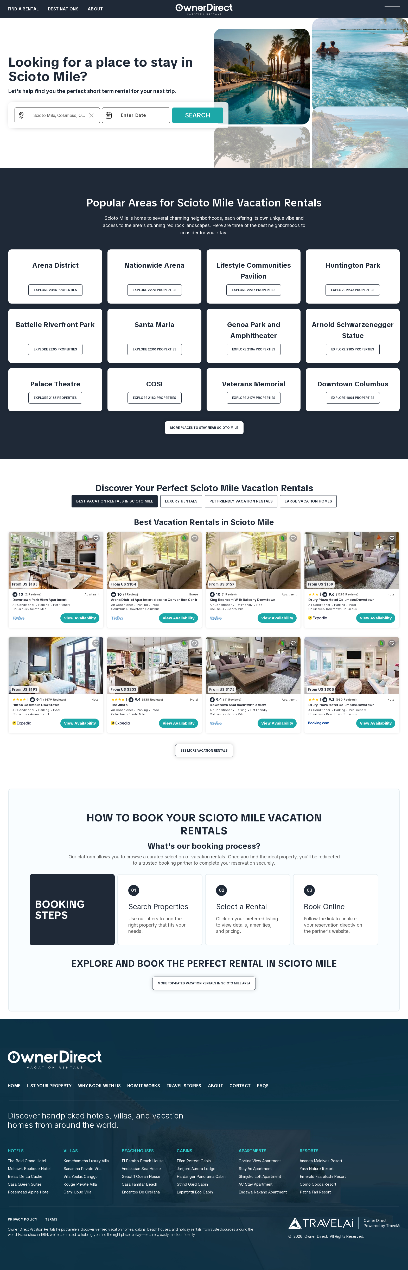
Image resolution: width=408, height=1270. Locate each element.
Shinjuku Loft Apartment (260, 1176)
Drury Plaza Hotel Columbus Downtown (341, 600)
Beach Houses (138, 1151)
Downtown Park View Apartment (39, 600)
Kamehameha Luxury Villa (86, 1161)
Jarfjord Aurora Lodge (196, 1168)
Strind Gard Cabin (192, 1184)
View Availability (80, 618)
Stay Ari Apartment (255, 1168)
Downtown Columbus (144, 609)
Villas (70, 1151)
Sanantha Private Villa (82, 1168)
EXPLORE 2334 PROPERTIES (55, 290)
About (95, 9)
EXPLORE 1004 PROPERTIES (352, 398)
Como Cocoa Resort (318, 1184)
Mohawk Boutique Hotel (29, 1168)
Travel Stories (184, 1086)
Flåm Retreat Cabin (194, 1161)
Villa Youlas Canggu (80, 1176)
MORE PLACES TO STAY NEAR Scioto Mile (204, 428)
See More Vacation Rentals (204, 751)
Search (197, 115)
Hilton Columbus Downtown (35, 705)
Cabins (184, 1151)
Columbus (19, 609)
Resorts (309, 1151)
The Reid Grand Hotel (27, 1161)
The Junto (119, 705)
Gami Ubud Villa (77, 1192)
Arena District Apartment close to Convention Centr (154, 600)
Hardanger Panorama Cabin (201, 1176)
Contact (240, 1086)
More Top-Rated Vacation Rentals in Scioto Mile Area (204, 983)
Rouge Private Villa (80, 1184)
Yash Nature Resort (317, 1168)
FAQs (263, 1086)
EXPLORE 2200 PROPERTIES (154, 349)
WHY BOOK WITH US (99, 1086)
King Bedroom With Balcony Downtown (242, 600)
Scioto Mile (38, 609)
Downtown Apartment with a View (238, 705)
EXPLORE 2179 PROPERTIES (253, 398)
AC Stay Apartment (255, 1184)
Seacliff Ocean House (141, 1176)
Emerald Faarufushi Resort (323, 1176)
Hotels (16, 1151)
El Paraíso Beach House (143, 1161)
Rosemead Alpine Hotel (28, 1192)
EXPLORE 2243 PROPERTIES (352, 290)
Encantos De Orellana (141, 1192)
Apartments (252, 1151)
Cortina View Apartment (260, 1161)
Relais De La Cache (25, 1176)
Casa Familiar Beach (139, 1184)
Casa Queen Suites (25, 1184)
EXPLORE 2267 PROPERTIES (254, 290)
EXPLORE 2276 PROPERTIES (154, 290)
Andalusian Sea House (141, 1168)
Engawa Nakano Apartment (263, 1192)
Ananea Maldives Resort (321, 1161)
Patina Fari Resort (315, 1192)
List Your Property (49, 1086)
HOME (14, 1086)
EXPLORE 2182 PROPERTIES (154, 398)
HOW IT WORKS (143, 1086)
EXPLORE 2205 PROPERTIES (55, 349)
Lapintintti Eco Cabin (195, 1192)
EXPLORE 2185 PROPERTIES (352, 349)
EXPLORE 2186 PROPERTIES (253, 349)
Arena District (39, 714)
